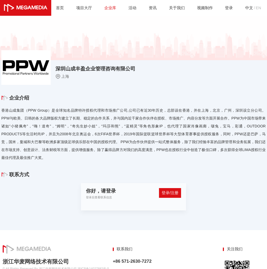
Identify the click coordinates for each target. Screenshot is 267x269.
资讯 (152, 8)
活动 (132, 8)
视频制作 (205, 8)
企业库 (110, 8)
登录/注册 (170, 193)
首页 (60, 8)
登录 (229, 8)
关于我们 (176, 8)
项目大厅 (84, 8)
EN (258, 8)
